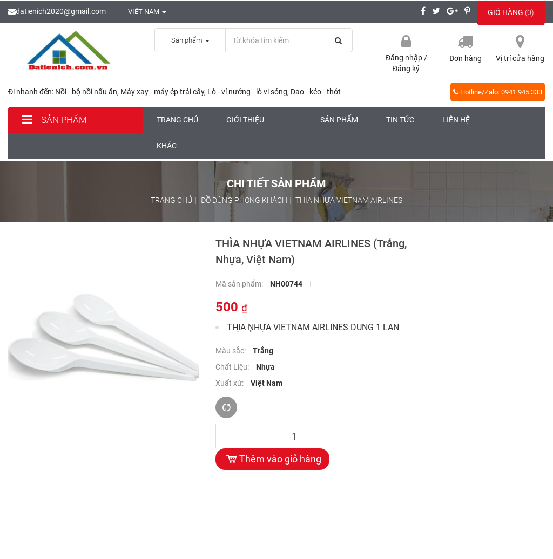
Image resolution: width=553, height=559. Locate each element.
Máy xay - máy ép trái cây (162, 91)
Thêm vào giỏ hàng (272, 459)
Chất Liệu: (233, 367)
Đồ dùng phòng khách (244, 200)
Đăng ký (406, 68)
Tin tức (400, 119)
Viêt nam (141, 12)
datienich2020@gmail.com (57, 11)
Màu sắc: (231, 350)
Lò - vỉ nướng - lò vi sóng (247, 91)
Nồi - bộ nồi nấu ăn (86, 91)
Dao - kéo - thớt (316, 91)
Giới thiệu (245, 119)
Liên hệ (456, 119)
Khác (167, 145)
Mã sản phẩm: (240, 284)
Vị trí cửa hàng (520, 58)
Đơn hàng (465, 58)
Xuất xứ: (230, 383)
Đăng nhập (405, 57)
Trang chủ (177, 119)
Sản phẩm (53, 119)
